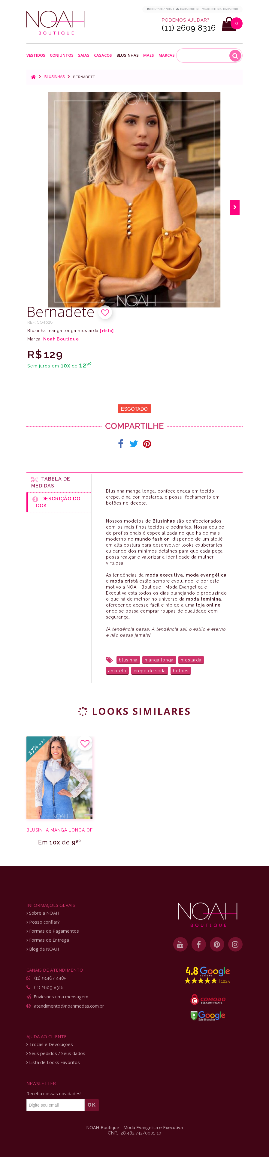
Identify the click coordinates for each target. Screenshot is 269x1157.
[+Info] (107, 331)
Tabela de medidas (50, 482)
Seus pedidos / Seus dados (55, 1053)
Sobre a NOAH (42, 913)
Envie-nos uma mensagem (61, 996)
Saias (83, 55)
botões (181, 670)
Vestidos (35, 55)
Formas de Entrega (47, 940)
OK (92, 1105)
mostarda (191, 660)
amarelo (117, 670)
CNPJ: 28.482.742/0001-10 (134, 1133)
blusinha (128, 660)
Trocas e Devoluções (49, 1044)
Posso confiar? (43, 922)
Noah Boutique (61, 339)
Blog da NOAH (42, 949)
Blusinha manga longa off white (59, 830)
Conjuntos (62, 55)
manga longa (159, 660)
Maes (148, 55)
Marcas (167, 55)
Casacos (103, 55)
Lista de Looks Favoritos (53, 1062)
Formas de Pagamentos (52, 931)
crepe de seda (150, 670)
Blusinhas (127, 55)
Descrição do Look (56, 502)
